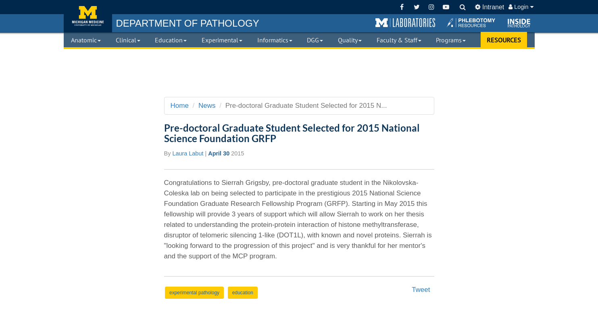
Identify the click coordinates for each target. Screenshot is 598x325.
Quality (350, 40)
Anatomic (86, 40)
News (207, 105)
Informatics (274, 40)
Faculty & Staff (399, 40)
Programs (451, 40)
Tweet (421, 290)
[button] (405, 23)
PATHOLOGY (187, 23)
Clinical (128, 40)
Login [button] (520, 7)
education (242, 293)
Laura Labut (187, 153)
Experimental (222, 40)
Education (171, 40)
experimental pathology (194, 293)
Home (180, 105)
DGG (315, 40)
